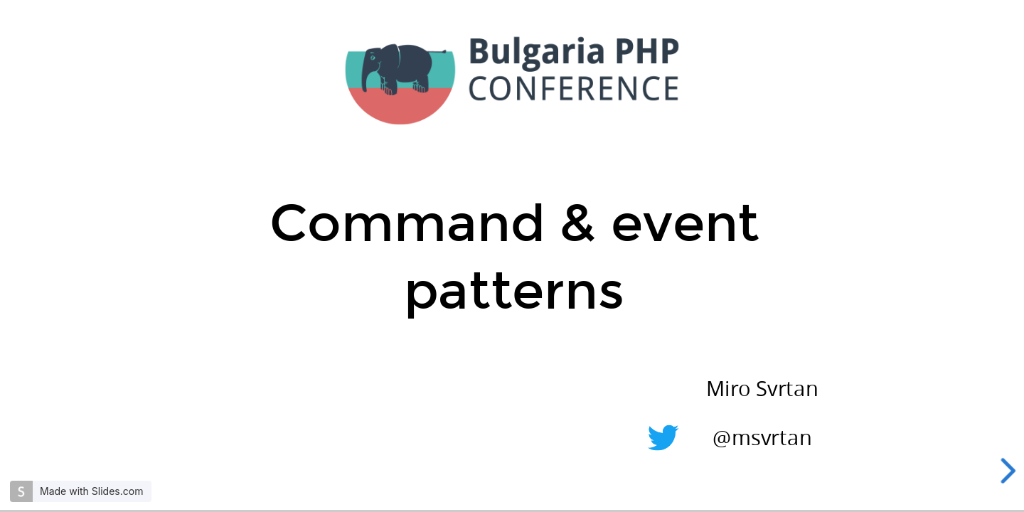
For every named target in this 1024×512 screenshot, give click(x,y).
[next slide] (1010, 471)
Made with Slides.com (91, 491)
